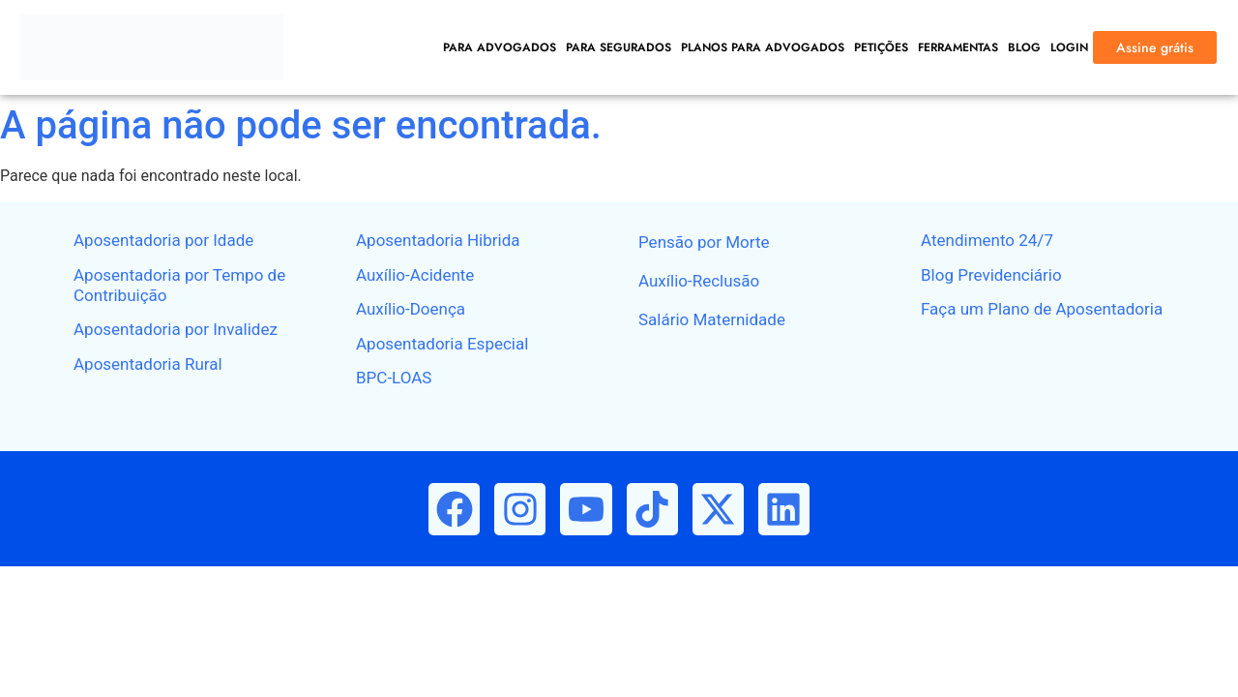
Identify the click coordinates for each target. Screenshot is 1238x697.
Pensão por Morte (703, 242)
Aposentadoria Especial (442, 343)
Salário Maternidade (711, 319)
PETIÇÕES (881, 47)
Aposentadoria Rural (148, 364)
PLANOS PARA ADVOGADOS (762, 47)
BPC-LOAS (393, 377)
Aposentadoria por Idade (163, 240)
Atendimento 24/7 (987, 240)
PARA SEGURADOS (618, 47)
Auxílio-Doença (410, 308)
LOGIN (1069, 47)
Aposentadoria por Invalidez (176, 329)
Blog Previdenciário (991, 275)
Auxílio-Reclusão (698, 280)
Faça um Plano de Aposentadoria (1042, 308)
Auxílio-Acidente (415, 275)
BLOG (1024, 47)
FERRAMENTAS (958, 47)
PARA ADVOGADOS (499, 47)
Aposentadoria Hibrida (438, 240)
